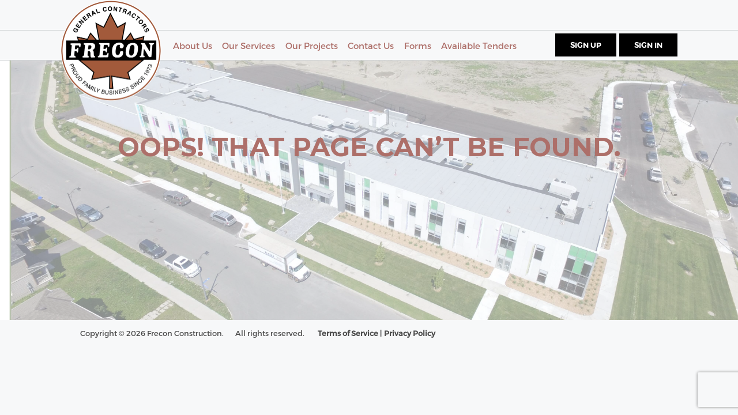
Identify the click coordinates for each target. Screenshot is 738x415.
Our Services (248, 45)
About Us (192, 45)
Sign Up (585, 45)
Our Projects (311, 45)
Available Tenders (479, 45)
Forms (417, 45)
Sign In (648, 45)
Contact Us (371, 45)
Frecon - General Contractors (111, 50)
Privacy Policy (409, 333)
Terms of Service (348, 333)
